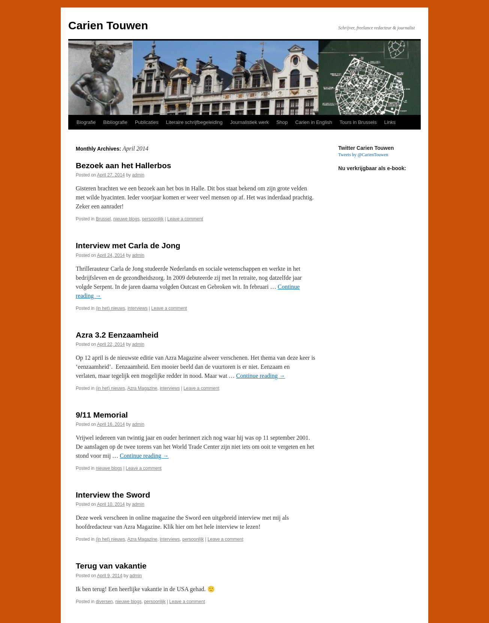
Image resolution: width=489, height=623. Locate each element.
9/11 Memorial (102, 414)
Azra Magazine (142, 388)
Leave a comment (185, 219)
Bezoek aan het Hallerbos (123, 165)
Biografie (86, 122)
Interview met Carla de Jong (128, 245)
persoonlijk (153, 219)
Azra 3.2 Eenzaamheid (117, 334)
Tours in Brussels (358, 122)
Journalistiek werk (249, 122)
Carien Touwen (108, 25)
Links (390, 122)
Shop (282, 122)
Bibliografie (115, 122)
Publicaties (147, 122)
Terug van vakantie (111, 565)
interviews (137, 308)
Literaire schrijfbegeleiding (194, 122)
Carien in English (313, 122)
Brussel (103, 219)
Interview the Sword (113, 494)
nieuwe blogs (126, 219)
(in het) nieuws (110, 308)
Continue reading (260, 376)
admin (138, 175)
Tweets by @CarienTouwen (363, 154)
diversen (104, 601)
